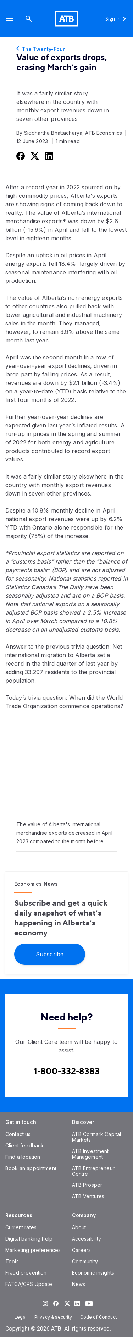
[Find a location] (22, 1157)
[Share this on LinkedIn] (48, 155)
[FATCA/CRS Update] (28, 1284)
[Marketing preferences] (33, 1250)
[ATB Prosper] (87, 1185)
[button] (9, 18)
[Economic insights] (93, 1273)
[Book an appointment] (30, 1168)
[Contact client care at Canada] (67, 1071)
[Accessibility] (86, 1239)
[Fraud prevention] (25, 1273)
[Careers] (81, 1250)
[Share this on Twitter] (34, 155)
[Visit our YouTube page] (88, 1303)
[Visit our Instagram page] (45, 1303)
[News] (78, 1284)
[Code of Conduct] (99, 1317)
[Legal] (21, 1317)
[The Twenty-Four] (66, 49)
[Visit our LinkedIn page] (77, 1303)
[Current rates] (21, 1227)
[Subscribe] (49, 953)
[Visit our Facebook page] (56, 1303)
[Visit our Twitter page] (66, 1303)
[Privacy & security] (54, 1317)
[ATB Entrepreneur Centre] (93, 1171)
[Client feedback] (24, 1145)
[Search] (28, 18)
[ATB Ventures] (88, 1196)
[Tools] (12, 1261)
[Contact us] (18, 1134)
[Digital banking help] (28, 1239)
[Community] (85, 1261)
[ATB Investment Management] (90, 1154)
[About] (79, 1227)
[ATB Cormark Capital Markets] (96, 1137)
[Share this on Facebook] (19, 155)
